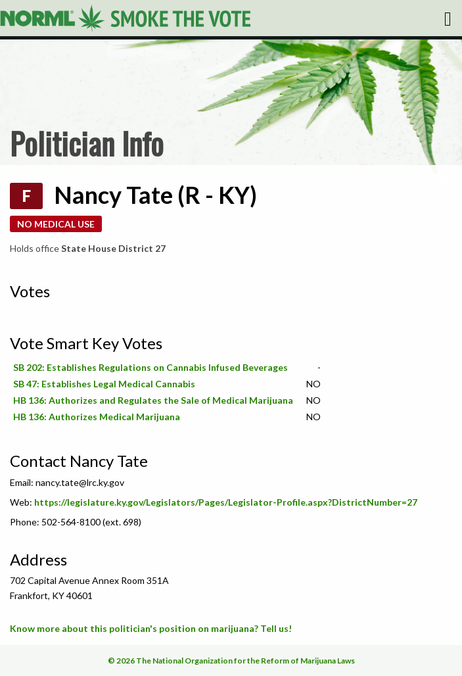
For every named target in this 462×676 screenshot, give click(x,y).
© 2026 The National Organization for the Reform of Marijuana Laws (231, 660)
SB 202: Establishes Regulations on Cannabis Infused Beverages (150, 367)
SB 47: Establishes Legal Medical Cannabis (104, 383)
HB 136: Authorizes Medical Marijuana (96, 416)
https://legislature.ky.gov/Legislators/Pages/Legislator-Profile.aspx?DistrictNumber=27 (225, 502)
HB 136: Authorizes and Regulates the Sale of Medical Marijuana (153, 400)
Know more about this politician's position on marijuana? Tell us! (151, 628)
